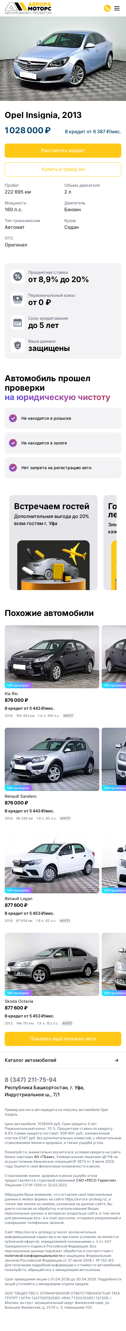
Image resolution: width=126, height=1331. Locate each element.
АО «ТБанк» (44, 1157)
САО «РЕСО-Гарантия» (96, 1180)
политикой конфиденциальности (33, 1255)
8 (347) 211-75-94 (31, 1079)
